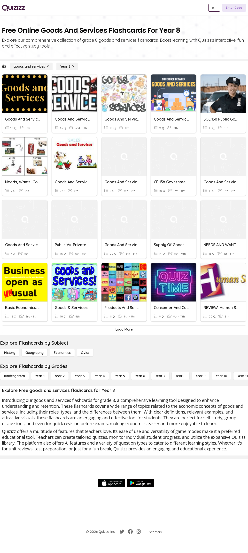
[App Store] (111, 483)
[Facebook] (130, 532)
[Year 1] (39, 376)
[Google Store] (140, 483)
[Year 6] (140, 376)
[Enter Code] (234, 8)
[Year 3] (80, 376)
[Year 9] (201, 376)
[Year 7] (160, 376)
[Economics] (62, 353)
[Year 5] (120, 376)
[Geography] (34, 353)
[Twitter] (121, 532)
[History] (9, 353)
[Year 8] (67, 66)
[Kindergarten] (14, 376)
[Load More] (124, 329)
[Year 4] (100, 376)
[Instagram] (139, 532)
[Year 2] (60, 376)
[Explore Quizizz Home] (13, 8)
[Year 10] (221, 376)
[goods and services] (31, 66)
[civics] (85, 353)
